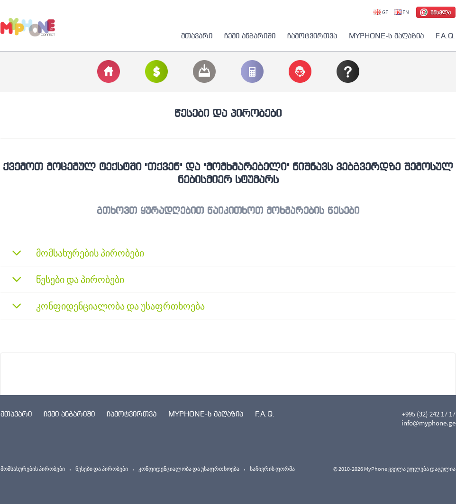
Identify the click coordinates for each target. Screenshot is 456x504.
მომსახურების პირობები (32, 468)
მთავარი (196, 35)
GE (381, 12)
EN (401, 12)
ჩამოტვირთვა (312, 35)
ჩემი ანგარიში (249, 35)
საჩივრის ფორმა (272, 468)
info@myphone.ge (428, 422)
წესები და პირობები (101, 468)
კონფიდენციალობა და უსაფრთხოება (188, 468)
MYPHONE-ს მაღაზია (386, 35)
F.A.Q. (446, 35)
